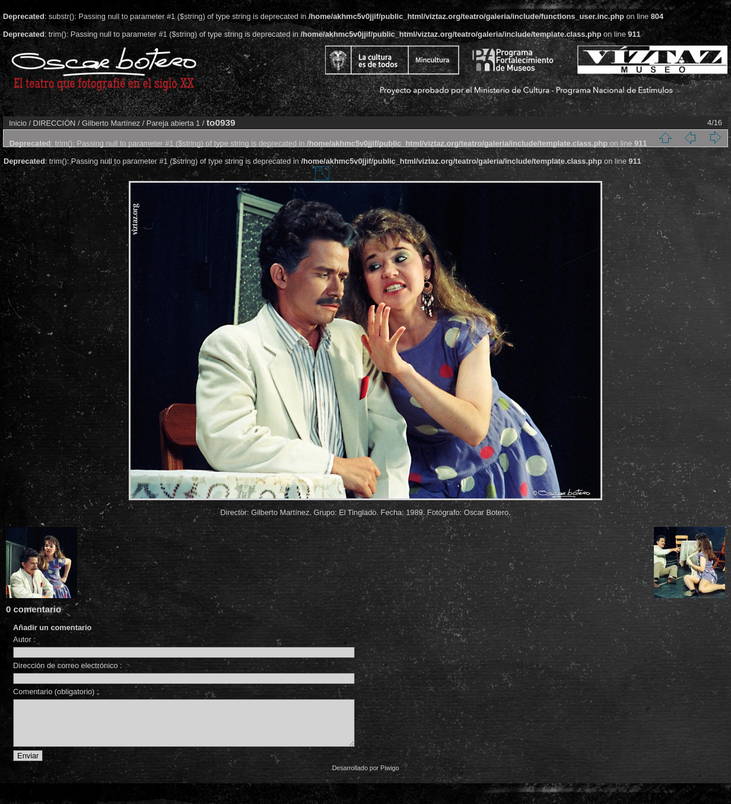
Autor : (24, 639)
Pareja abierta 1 (173, 123)
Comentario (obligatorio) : (55, 691)
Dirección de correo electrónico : (67, 665)
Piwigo (389, 776)
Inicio (18, 123)
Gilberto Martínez (111, 123)
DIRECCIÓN (54, 123)
